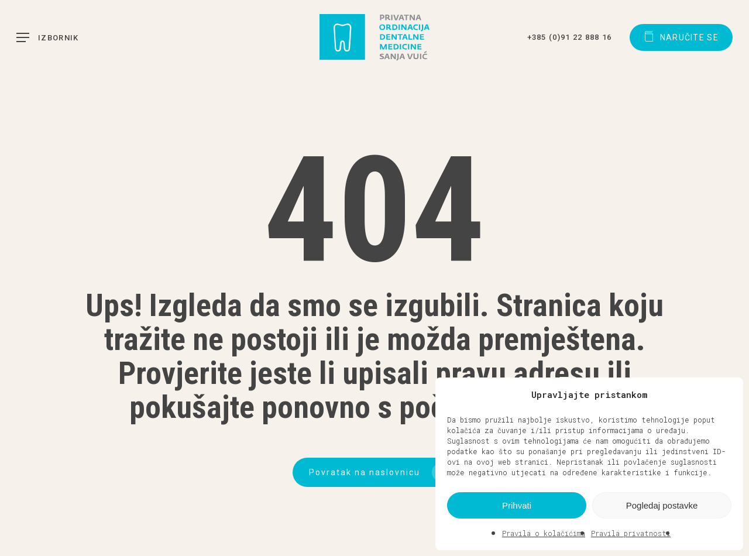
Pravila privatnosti (631, 533)
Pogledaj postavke (662, 505)
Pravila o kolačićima (543, 533)
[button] (725, 394)
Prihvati (516, 505)
